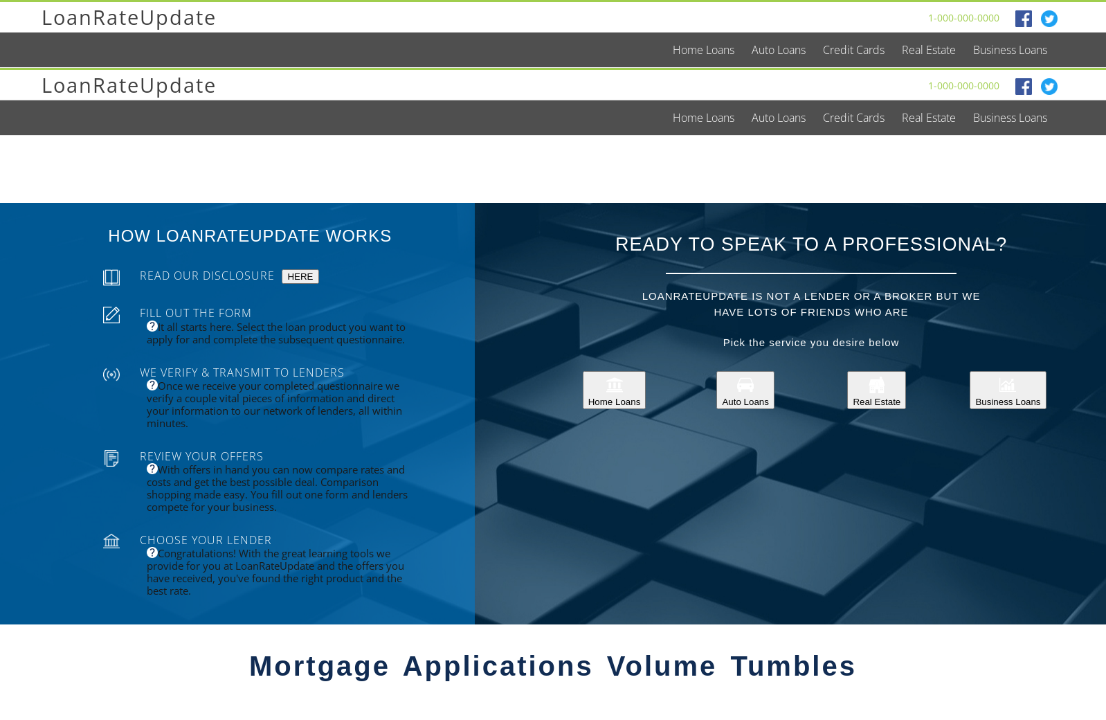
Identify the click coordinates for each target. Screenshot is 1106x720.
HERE (300, 276)
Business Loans (1007, 390)
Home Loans (614, 390)
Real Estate (876, 390)
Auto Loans (745, 390)
